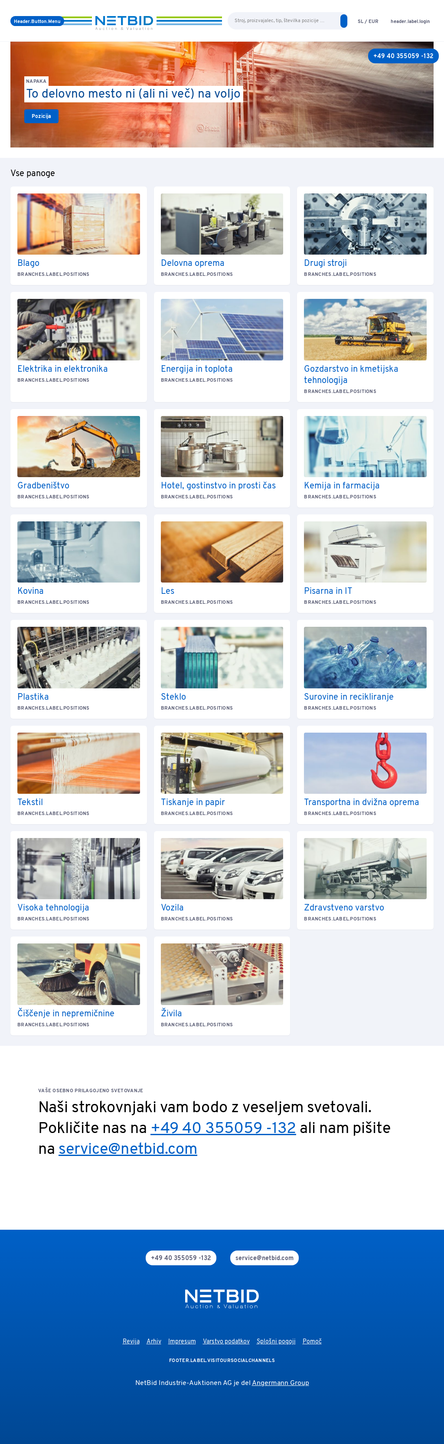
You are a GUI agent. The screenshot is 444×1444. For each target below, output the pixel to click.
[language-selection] (368, 21)
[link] (41, 116)
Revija (131, 1342)
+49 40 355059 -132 (223, 1129)
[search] (343, 21)
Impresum (182, 1342)
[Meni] (37, 21)
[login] (410, 21)
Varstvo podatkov (226, 1342)
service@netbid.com (128, 1150)
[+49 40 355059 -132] (403, 56)
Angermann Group (280, 1383)
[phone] (181, 1258)
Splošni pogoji (276, 1342)
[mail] (264, 1258)
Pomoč (312, 1342)
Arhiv (154, 1342)
